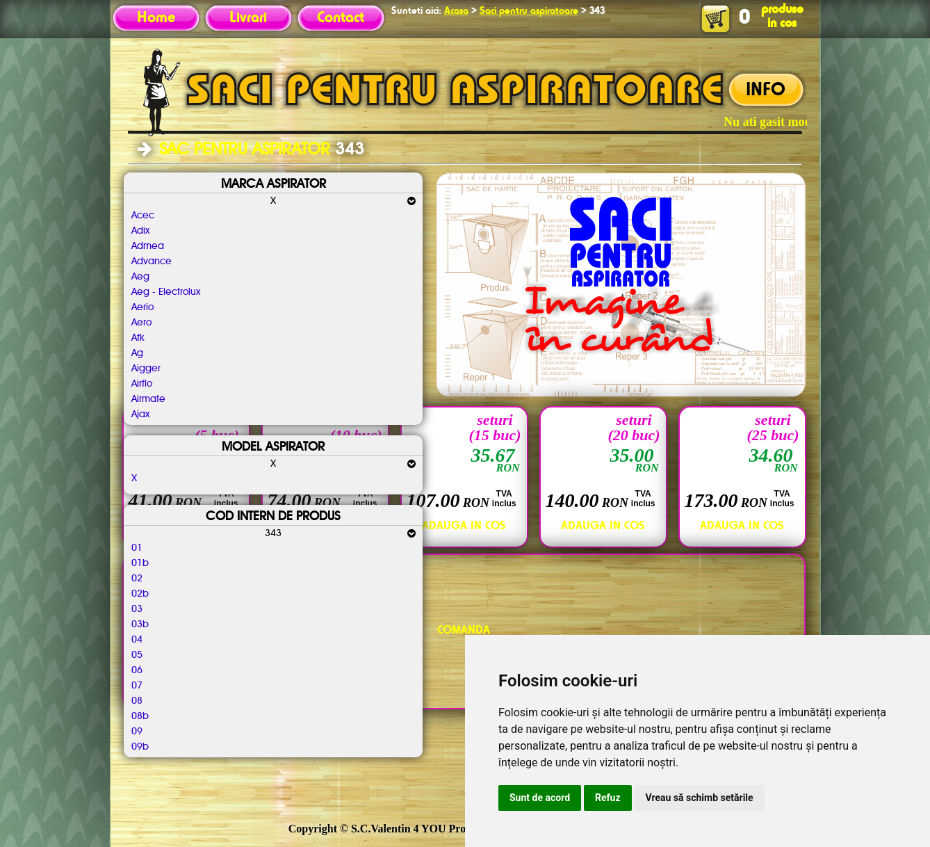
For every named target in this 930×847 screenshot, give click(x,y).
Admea (147, 246)
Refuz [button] (608, 797)
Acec (142, 215)
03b (140, 624)
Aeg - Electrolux (165, 292)
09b (140, 747)
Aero (141, 323)
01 (136, 548)
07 (136, 686)
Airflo (141, 384)
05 (136, 655)
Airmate (148, 399)
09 (136, 731)
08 (136, 701)
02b (140, 594)
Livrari (248, 18)
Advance (151, 261)
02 (136, 578)
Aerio (142, 307)
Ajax (140, 414)
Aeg (140, 277)
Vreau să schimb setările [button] (699, 797)
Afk (138, 338)
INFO (765, 90)
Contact (340, 18)
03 (136, 609)
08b (140, 716)
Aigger (146, 368)
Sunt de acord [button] (539, 797)
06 (136, 670)
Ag (137, 353)
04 (136, 640)
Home (156, 18)
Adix (140, 231)
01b (140, 563)
